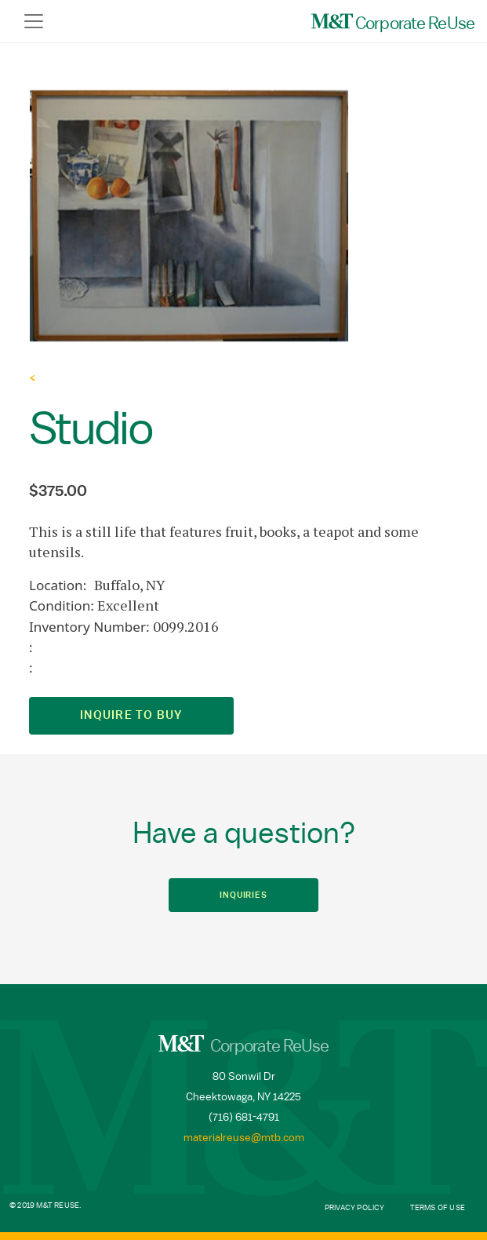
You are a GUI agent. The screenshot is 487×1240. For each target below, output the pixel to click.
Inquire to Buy (131, 715)
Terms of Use (437, 1208)
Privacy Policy (355, 1208)
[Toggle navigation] (34, 21)
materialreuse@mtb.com (244, 1137)
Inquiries (243, 895)
